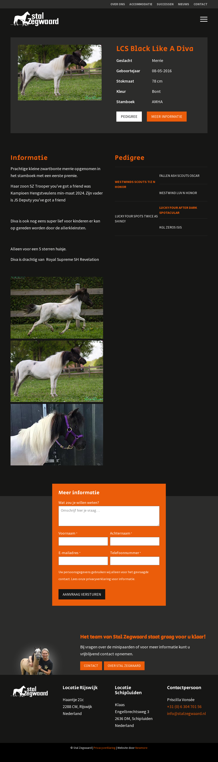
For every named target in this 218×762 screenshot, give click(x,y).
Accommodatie (140, 4)
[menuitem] (117, 4)
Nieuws (183, 4)
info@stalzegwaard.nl (186, 717)
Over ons (117, 4)
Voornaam (67, 537)
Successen (165, 4)
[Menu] (200, 18)
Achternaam (121, 537)
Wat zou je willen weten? (78, 506)
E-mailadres (69, 556)
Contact (200, 4)
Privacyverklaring (105, 752)
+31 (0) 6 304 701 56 (184, 710)
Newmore (141, 752)
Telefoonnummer (125, 556)
